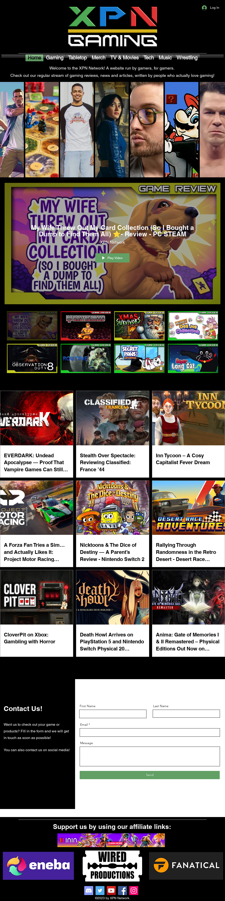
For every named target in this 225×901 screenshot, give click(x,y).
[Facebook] (122, 890)
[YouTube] (111, 890)
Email (84, 724)
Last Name (161, 706)
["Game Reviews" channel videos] (112, 347)
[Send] (150, 775)
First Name (88, 706)
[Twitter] (100, 890)
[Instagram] (133, 890)
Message (86, 743)
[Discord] (88, 890)
